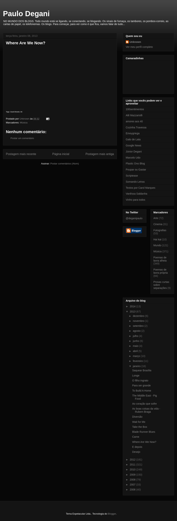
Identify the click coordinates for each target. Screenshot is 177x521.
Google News (133, 145)
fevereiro (138, 361)
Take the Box (139, 426)
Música (23, 122)
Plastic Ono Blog (135, 163)
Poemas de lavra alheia (160, 259)
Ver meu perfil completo (139, 46)
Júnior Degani (134, 151)
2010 (133, 469)
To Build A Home (141, 390)
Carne (135, 436)
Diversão (137, 416)
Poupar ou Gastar (136, 169)
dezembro (139, 315)
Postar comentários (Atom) (64, 163)
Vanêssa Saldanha (136, 193)
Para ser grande (141, 385)
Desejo (136, 451)
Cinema (157, 224)
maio (136, 345)
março (137, 356)
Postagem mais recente (21, 154)
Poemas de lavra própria (160, 271)
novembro (139, 320)
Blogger (112, 513)
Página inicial (60, 154)
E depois (137, 446)
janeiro (137, 366)
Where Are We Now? (144, 441)
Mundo (157, 245)
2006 (133, 489)
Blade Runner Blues (143, 431)
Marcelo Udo (133, 157)
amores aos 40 (134, 121)
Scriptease (132, 175)
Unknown (135, 41)
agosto (137, 330)
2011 (133, 464)
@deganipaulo (134, 218)
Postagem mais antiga (100, 154)
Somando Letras (135, 181)
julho (136, 336)
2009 (133, 474)
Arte (155, 218)
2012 (133, 459)
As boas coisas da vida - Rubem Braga (146, 410)
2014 (133, 306)
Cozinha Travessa (136, 127)
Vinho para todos (135, 199)
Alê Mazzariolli (134, 115)
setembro (138, 325)
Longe (135, 375)
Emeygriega (133, 133)
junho (136, 340)
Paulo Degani (26, 14)
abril (135, 351)
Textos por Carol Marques (140, 187)
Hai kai (157, 239)
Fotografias (159, 230)
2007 (133, 484)
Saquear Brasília (141, 370)
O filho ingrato (140, 380)
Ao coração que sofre (144, 403)
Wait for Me (138, 421)
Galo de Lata (133, 139)
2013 (133, 311)
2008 (133, 479)
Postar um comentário (22, 138)
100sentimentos (135, 109)
